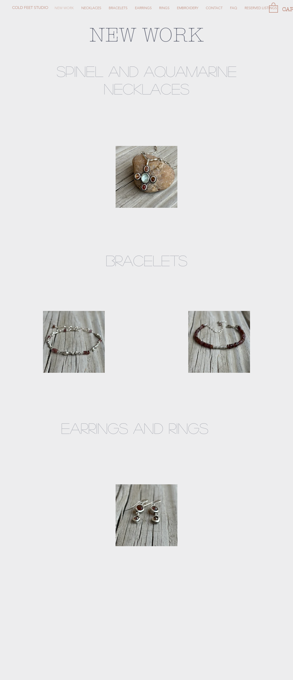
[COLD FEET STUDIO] (48, 7)
